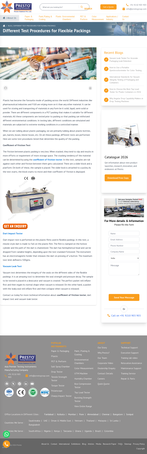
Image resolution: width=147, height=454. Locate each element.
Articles (91, 444)
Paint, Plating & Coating (45, 18)
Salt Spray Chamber (60, 366)
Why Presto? (104, 352)
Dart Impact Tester (13, 233)
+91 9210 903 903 (13, 375)
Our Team (102, 357)
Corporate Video (105, 363)
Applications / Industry (112, 18)
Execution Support (130, 352)
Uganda (88, 431)
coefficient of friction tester (47, 159)
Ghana (78, 431)
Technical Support (129, 347)
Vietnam (79, 420)
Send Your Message (124, 297)
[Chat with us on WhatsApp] (6, 434)
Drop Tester (57, 371)
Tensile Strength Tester (59, 378)
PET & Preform (83, 18)
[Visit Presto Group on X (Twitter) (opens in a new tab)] (13, 383)
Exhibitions (75, 444)
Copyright (140, 448)
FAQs (120, 444)
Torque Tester (57, 385)
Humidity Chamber (83, 378)
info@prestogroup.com (37, 375)
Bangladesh (34, 424)
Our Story (102, 347)
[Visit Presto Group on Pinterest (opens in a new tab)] (19, 383)
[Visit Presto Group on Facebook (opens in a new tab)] (7, 383)
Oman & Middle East (61, 420)
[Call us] (6, 444)
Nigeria (47, 431)
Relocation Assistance (131, 363)
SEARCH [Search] (86, 7)
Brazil (98, 431)
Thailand (90, 420)
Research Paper (109, 444)
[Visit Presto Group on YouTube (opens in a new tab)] (32, 383)
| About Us (11, 17)
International (64, 444)
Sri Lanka (114, 420)
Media (98, 444)
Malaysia (102, 420)
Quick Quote (104, 383)
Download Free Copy (118, 177)
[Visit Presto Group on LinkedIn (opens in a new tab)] (26, 383)
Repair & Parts (128, 378)
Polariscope (56, 390)
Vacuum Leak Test (12, 266)
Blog (10, 26)
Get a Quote (108, 7)
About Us (45, 444)
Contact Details (105, 373)
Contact (54, 444)
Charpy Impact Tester (61, 395)
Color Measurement (98, 18)
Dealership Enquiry (106, 368)
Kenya (57, 431)
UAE (45, 420)
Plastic (58, 16)
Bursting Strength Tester (82, 399)
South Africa (34, 431)
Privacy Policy (139, 444)
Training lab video (129, 357)
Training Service (128, 373)
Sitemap (127, 444)
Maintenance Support (131, 368)
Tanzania (67, 431)
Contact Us (125, 18)
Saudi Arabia (34, 420)
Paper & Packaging (29, 18)
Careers (101, 378)
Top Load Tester (82, 392)
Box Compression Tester (82, 385)
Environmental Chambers (68, 18)
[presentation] (126, 283)
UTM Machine (81, 373)
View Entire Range (83, 406)
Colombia (108, 431)
